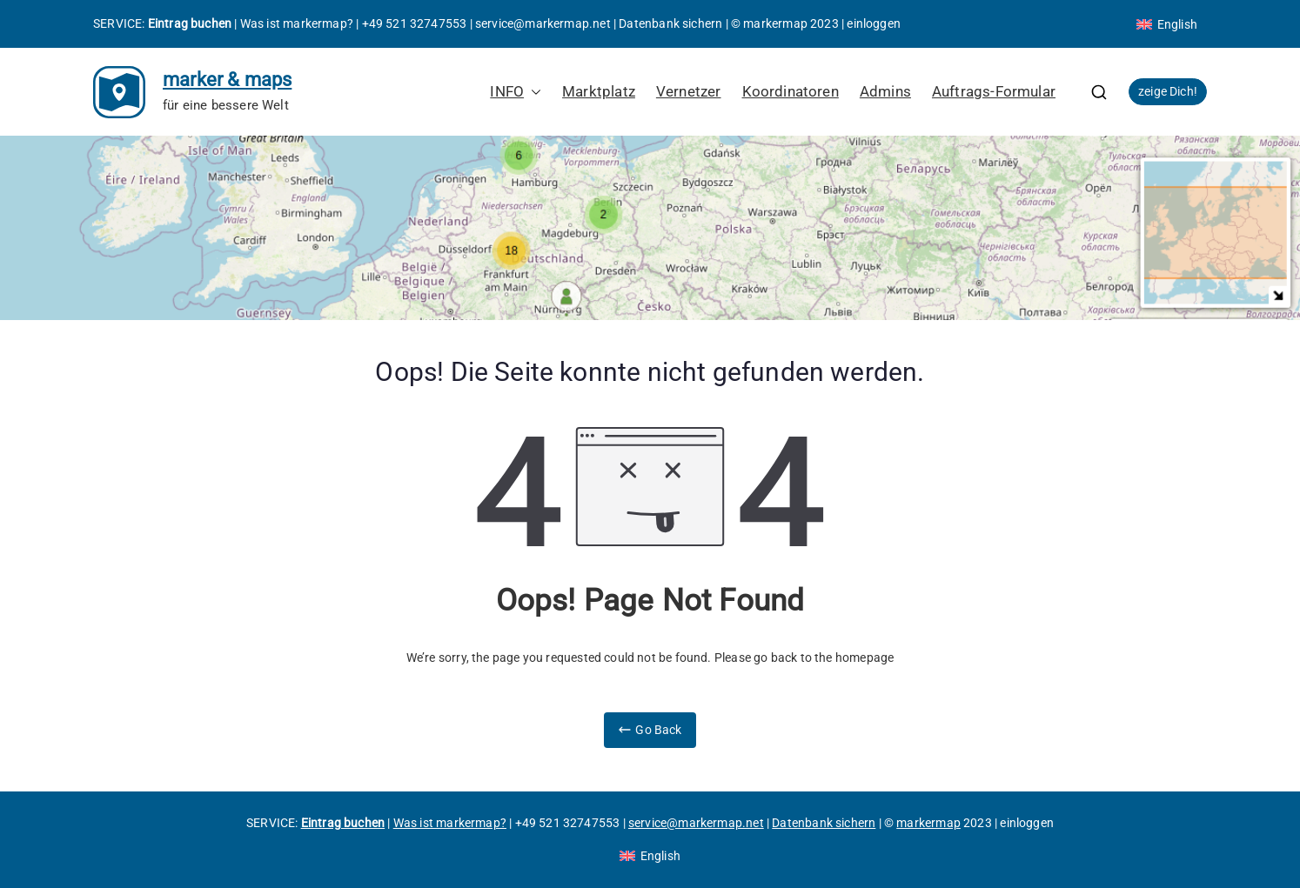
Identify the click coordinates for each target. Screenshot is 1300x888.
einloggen (874, 23)
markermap (775, 23)
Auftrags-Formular (993, 91)
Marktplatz (598, 91)
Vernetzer (688, 91)
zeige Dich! (1167, 91)
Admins (885, 91)
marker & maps (227, 79)
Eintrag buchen (190, 23)
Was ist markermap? (296, 23)
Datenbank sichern (670, 23)
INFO (515, 91)
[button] (532, 91)
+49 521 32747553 (414, 23)
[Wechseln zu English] (1167, 24)
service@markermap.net (543, 23)
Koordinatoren (790, 91)
